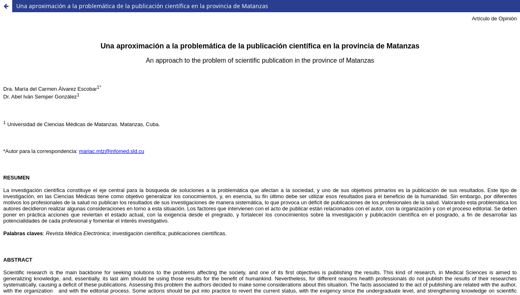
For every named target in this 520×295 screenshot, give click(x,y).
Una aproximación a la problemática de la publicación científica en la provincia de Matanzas (142, 6)
